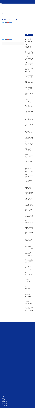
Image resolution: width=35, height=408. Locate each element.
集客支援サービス (4, 403)
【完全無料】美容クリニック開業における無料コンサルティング (29, 73)
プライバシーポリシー (5, 405)
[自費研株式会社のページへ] (6, 395)
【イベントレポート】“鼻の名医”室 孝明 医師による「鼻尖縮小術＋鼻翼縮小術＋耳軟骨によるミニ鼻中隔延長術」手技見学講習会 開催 (29, 54)
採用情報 (1, 12)
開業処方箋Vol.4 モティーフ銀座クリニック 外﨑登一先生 (29, 223)
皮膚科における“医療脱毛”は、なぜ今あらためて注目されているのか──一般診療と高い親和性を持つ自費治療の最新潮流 (29, 67)
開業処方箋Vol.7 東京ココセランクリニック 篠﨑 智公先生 (29, 144)
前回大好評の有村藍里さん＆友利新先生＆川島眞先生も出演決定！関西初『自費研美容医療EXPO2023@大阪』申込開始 (29, 139)
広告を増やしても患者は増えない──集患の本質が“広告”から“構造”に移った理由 (29, 38)
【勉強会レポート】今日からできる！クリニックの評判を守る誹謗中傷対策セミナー (29, 77)
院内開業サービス (4, 401)
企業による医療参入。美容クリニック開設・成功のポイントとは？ (29, 161)
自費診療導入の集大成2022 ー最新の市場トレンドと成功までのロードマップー (29, 149)
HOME (1, 3)
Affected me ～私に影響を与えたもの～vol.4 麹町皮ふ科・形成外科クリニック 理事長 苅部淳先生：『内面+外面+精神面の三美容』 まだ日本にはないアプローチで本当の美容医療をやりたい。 (29, 191)
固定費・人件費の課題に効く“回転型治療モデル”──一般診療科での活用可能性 (29, 47)
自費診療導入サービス (3, 5)
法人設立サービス (2, 6)
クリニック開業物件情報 (28, 255)
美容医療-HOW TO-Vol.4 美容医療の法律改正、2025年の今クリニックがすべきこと (29, 82)
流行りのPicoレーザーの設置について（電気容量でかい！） (29, 312)
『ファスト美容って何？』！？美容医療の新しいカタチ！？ (29, 119)
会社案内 (1, 11)
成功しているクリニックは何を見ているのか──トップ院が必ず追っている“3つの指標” (29, 43)
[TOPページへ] (3, 2)
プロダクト (1, 7)
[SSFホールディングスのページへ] (6, 375)
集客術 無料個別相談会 (3, 9)
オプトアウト (3, 404)
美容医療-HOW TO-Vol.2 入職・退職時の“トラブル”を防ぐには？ (29, 93)
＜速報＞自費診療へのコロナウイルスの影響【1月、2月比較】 (29, 266)
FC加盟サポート (2, 8)
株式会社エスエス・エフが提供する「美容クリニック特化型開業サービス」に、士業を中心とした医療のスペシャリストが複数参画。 (29, 179)
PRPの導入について (28, 288)
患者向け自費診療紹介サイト (29, 246)
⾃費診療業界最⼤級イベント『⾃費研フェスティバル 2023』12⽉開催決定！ (29, 132)
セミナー (1, 10)
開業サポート (2, 4)
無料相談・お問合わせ (3, 12)
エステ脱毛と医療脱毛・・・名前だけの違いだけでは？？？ (29, 271)
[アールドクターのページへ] (6, 385)
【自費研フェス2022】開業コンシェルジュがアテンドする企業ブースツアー (29, 173)
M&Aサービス (2, 7)
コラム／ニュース (4, 397)
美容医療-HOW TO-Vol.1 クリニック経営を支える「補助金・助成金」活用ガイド (29, 98)
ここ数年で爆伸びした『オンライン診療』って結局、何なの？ (29, 124)
